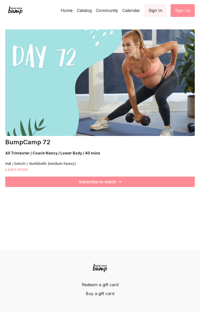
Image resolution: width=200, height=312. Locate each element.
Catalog (84, 10)
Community (107, 10)
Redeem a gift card (100, 284)
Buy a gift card (100, 293)
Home (67, 10)
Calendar (131, 10)
